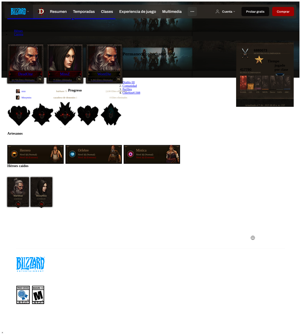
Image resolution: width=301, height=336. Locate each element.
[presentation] (19, 11)
